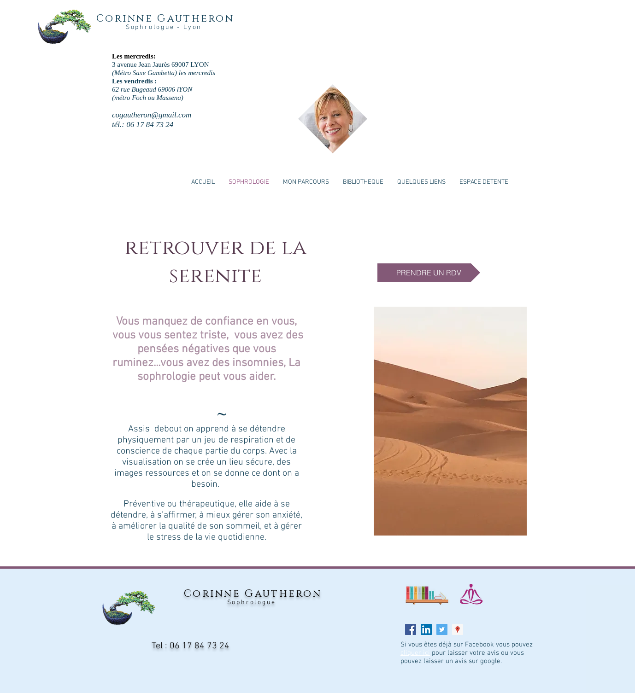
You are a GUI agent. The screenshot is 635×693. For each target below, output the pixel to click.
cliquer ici (415, 653)
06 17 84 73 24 (199, 646)
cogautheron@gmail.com (151, 115)
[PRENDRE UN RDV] (428, 272)
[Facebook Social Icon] (410, 629)
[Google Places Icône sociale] (457, 629)
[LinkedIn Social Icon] (426, 629)
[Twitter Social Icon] (441, 629)
